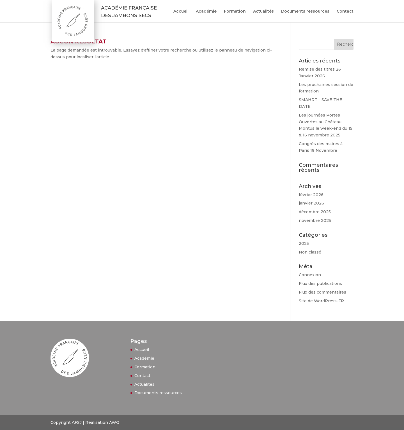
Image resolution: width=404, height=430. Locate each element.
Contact (345, 11)
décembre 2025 (315, 211)
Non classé (310, 252)
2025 (304, 243)
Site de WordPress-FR (321, 300)
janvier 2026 (311, 203)
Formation (235, 11)
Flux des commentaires (322, 292)
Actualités (263, 11)
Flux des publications (320, 283)
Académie (206, 11)
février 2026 (311, 194)
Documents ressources (305, 11)
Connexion (310, 274)
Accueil (181, 11)
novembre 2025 (315, 220)
